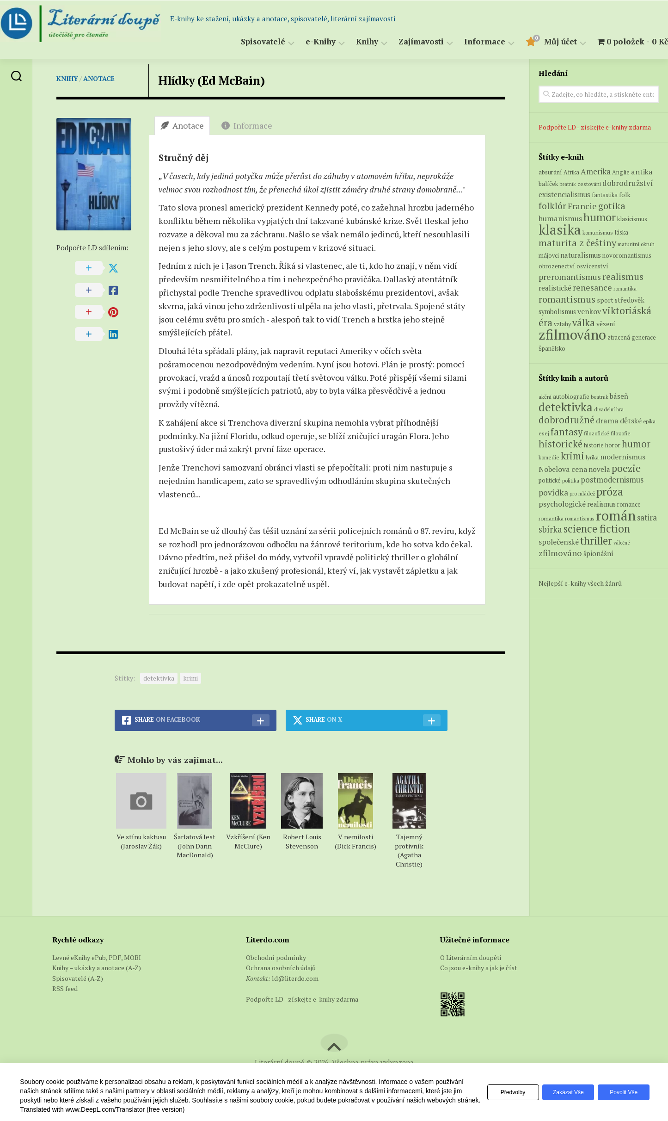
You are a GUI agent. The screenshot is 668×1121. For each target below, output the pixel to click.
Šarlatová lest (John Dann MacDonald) (194, 846)
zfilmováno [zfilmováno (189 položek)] (560, 552)
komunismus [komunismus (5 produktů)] (597, 232)
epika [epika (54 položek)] (649, 421)
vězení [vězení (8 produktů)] (605, 324)
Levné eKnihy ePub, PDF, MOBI (96, 957)
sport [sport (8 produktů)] (605, 300)
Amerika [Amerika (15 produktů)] (596, 171)
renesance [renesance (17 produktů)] (592, 287)
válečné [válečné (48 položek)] (621, 542)
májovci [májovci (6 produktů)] (549, 256)
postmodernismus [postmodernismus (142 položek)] (612, 480)
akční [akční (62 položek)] (545, 396)
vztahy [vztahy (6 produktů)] (562, 324)
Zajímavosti (402, 42)
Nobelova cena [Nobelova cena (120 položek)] (563, 469)
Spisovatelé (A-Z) (77, 978)
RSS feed (65, 988)
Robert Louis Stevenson (302, 841)
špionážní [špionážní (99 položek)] (598, 553)
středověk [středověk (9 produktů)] (629, 300)
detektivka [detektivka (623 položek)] (566, 407)
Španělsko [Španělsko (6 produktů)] (552, 349)
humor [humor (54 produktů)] (599, 217)
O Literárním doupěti (470, 957)
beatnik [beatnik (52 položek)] (599, 397)
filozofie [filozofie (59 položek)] (621, 433)
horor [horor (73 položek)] (612, 445)
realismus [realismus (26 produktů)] (622, 276)
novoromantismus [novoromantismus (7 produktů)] (626, 255)
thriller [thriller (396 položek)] (596, 540)
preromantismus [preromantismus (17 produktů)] (570, 277)
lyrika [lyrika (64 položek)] (592, 457)
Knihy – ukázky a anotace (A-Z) (96, 967)
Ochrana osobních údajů (281, 967)
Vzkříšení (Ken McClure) (248, 841)
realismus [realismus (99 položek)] (601, 504)
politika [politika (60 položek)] (570, 480)
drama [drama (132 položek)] (607, 420)
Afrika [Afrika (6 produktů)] (571, 172)
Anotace (99, 78)
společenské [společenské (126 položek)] (559, 542)
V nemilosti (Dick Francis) (355, 841)
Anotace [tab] (182, 125)
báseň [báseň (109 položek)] (619, 396)
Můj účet (542, 42)
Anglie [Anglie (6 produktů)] (621, 172)
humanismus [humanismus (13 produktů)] (560, 218)
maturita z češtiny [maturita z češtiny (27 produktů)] (577, 242)
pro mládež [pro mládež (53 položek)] (582, 493)
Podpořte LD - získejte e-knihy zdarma (595, 127)
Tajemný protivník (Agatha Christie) (409, 850)
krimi (190, 678)
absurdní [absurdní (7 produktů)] (550, 172)
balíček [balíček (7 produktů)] (548, 184)
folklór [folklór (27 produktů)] (552, 205)
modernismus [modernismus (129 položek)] (622, 457)
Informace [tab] (246, 125)
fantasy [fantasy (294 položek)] (566, 431)
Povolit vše (622, 1092)
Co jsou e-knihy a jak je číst (478, 967)
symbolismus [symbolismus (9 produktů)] (557, 311)
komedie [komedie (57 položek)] (549, 457)
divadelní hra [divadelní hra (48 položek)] (609, 409)
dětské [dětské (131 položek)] (631, 420)
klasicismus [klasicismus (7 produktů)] (632, 219)
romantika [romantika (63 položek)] (551, 518)
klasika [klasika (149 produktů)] (560, 229)
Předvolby (504, 1092)
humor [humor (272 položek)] (636, 444)
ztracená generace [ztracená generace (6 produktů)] (631, 337)
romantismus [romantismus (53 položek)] (579, 518)
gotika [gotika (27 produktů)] (611, 205)
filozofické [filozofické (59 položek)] (596, 433)
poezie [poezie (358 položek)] (626, 468)
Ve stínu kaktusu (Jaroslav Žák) (141, 841)
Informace (466, 42)
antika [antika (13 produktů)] (642, 172)
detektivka (158, 678)
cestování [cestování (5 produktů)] (589, 183)
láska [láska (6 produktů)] (621, 232)
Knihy (348, 42)
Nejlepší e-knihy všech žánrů (580, 583)
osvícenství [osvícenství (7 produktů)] (592, 266)
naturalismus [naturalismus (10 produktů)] (580, 255)
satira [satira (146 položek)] (647, 518)
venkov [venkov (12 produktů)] (589, 311)
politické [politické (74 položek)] (550, 480)
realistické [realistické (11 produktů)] (555, 287)
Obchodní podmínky (276, 957)
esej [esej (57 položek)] (544, 433)
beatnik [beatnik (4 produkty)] (567, 184)
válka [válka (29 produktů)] (583, 322)
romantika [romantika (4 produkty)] (625, 288)
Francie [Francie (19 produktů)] (582, 205)
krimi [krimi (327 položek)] (572, 455)
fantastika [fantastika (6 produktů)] (605, 195)
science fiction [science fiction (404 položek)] (597, 528)
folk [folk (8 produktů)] (625, 195)
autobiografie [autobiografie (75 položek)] (571, 396)
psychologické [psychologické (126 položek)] (562, 504)
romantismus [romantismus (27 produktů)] (567, 299)
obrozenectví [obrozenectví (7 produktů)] (557, 266)
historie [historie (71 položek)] (594, 445)
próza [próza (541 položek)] (609, 491)
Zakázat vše (563, 1092)
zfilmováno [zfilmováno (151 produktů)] (572, 334)
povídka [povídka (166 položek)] (553, 492)
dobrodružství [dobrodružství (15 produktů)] (627, 183)
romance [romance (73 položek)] (629, 504)
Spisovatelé (244, 42)
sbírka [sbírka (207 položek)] (550, 529)
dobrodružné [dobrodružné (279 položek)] (566, 420)
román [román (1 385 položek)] (616, 515)
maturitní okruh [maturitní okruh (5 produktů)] (636, 244)
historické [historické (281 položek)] (560, 444)
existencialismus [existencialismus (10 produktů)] (564, 194)
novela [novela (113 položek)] (599, 469)
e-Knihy (302, 42)
